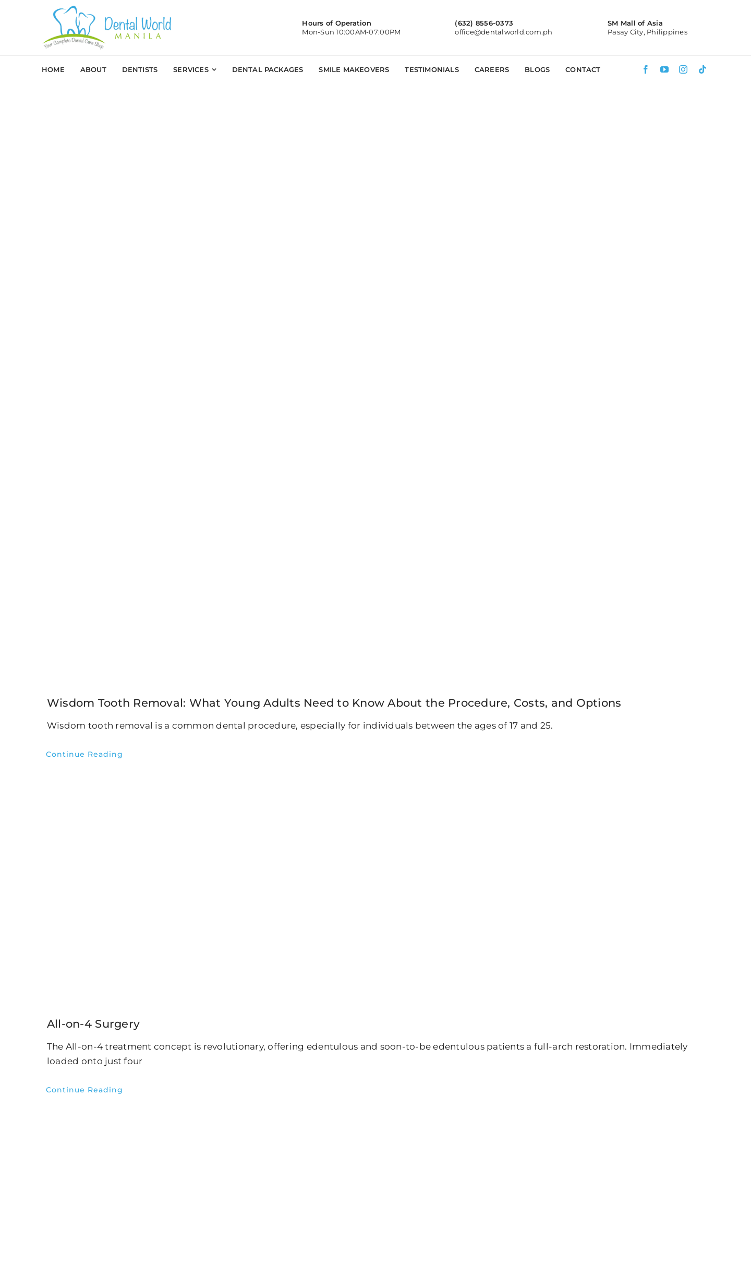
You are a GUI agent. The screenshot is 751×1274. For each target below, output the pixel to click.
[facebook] (645, 69)
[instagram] (683, 69)
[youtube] (664, 69)
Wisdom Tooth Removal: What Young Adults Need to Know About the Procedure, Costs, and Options (334, 702)
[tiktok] (702, 69)
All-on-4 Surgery (93, 1023)
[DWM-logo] (107, 9)
